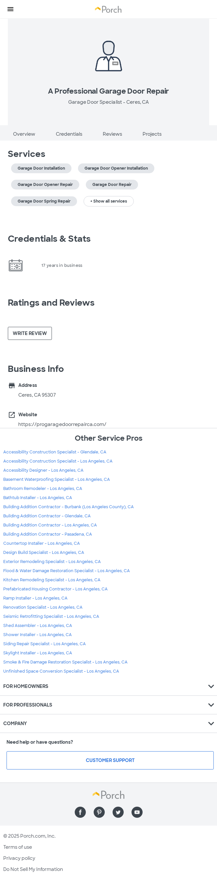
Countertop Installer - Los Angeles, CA (41, 543)
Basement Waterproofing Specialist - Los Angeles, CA (56, 479)
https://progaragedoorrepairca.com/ (62, 424)
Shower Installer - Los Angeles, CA (37, 634)
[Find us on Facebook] (80, 812)
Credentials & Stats (49, 238)
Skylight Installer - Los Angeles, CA (37, 653)
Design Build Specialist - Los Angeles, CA (43, 552)
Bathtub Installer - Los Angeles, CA (37, 497)
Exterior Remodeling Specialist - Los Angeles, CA (52, 561)
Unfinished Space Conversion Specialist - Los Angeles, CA (61, 671)
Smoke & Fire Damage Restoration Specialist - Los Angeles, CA (65, 662)
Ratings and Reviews (51, 302)
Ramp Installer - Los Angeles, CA (35, 598)
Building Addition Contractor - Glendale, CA (47, 516)
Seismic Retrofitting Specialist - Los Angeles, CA (51, 616)
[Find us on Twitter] (118, 812)
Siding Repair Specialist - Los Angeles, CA (44, 644)
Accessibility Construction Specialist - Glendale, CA (54, 452)
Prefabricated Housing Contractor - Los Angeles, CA (55, 589)
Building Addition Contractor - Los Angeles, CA (50, 525)
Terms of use (17, 847)
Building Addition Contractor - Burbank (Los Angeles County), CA (68, 507)
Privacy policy (19, 858)
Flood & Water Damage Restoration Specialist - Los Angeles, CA (66, 570)
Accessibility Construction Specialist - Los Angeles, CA (58, 461)
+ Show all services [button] (108, 201)
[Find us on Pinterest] (99, 812)
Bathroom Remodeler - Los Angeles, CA (42, 488)
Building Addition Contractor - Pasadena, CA (47, 534)
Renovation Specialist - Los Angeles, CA (43, 607)
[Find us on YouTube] (137, 812)
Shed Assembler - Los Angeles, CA (37, 625)
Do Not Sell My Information (33, 869)
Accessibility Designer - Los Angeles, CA (43, 470)
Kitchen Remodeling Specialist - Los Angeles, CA (52, 580)
